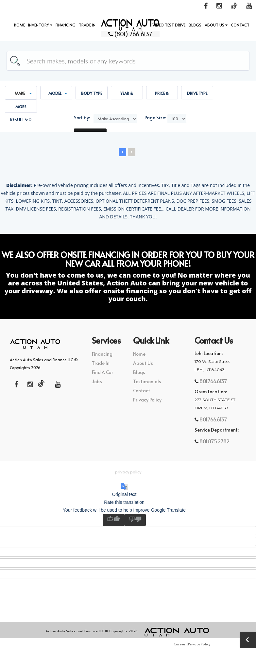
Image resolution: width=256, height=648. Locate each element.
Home (19, 24)
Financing (66, 24)
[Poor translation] (135, 520)
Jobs (97, 381)
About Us (216, 24)
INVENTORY (40, 24)
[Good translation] (113, 520)
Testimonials (147, 381)
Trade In (87, 24)
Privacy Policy (147, 400)
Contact (240, 24)
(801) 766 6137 (128, 33)
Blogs (195, 24)
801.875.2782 (214, 441)
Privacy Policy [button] (128, 472)
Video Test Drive (168, 24)
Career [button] (179, 643)
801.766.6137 (212, 380)
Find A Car (102, 372)
